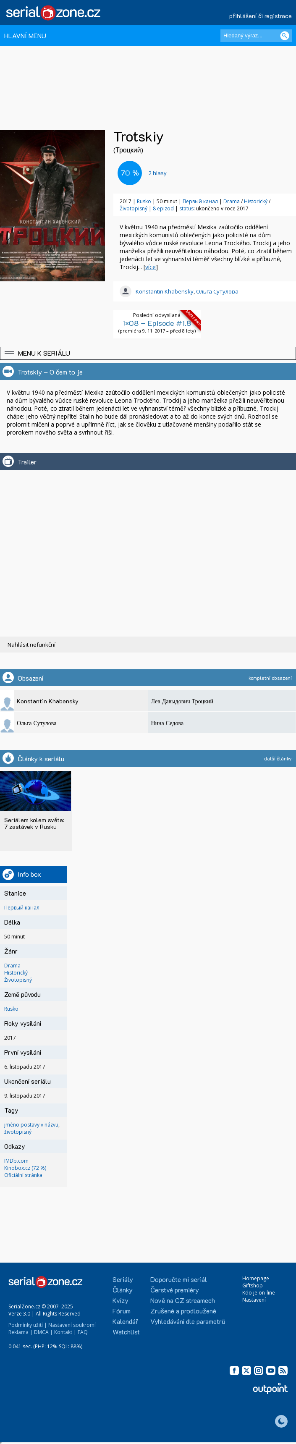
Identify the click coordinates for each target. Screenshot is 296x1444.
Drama (231, 201)
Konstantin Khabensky (165, 291)
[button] (148, 353)
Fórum (122, 1310)
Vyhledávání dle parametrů (187, 1321)
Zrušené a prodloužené (183, 1310)
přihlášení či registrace (260, 16)
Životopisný (133, 208)
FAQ (83, 1332)
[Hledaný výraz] (256, 35)
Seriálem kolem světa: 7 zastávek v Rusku (34, 823)
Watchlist (126, 1331)
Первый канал (200, 201)
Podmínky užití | (27, 1325)
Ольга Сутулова (217, 291)
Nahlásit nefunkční (31, 644)
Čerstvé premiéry (174, 1289)
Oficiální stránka (23, 1175)
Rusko (144, 201)
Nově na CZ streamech (182, 1300)
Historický (255, 201)
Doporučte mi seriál (178, 1279)
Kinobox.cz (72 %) (25, 1167)
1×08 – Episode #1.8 (157, 323)
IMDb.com (16, 1160)
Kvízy (120, 1300)
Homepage (255, 1278)
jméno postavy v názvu (31, 1124)
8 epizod (163, 208)
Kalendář (125, 1321)
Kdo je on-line (258, 1292)
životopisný (17, 1131)
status (186, 208)
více (150, 267)
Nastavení (254, 1299)
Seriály (123, 1279)
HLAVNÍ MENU (25, 35)
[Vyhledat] (284, 35)
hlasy (158, 173)
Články (123, 1289)
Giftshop (252, 1285)
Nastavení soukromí (72, 1325)
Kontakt (63, 1332)
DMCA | (43, 1332)
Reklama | (20, 1332)
